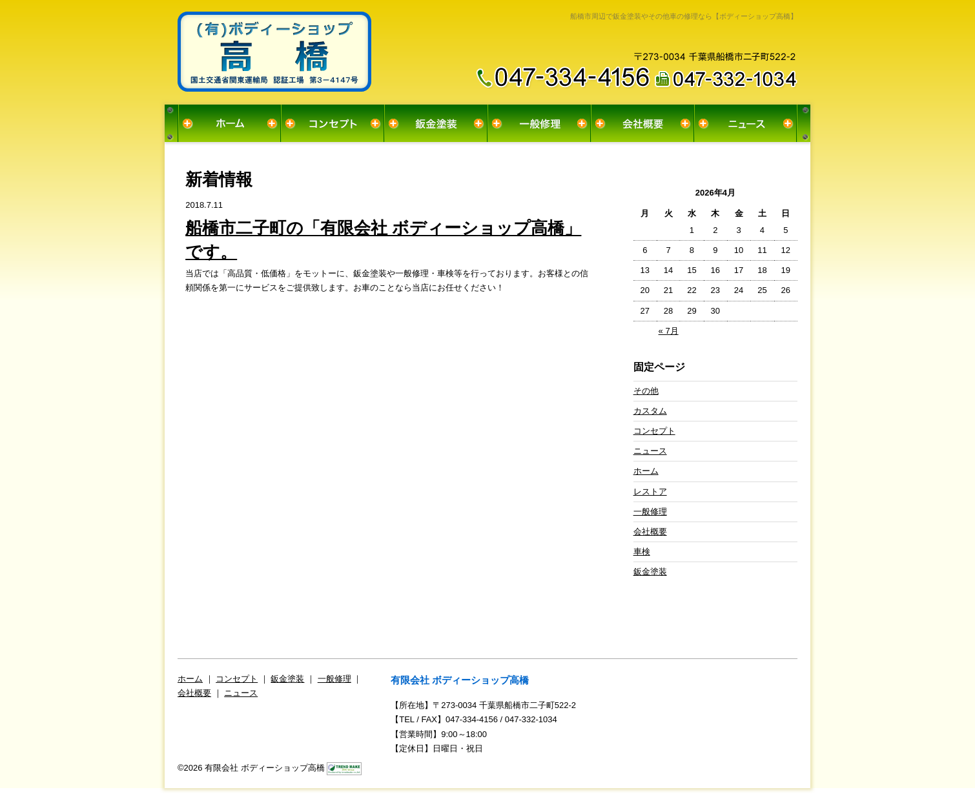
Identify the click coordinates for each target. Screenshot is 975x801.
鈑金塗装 (436, 123)
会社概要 (642, 123)
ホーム (229, 123)
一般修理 (539, 123)
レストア (650, 491)
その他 (646, 391)
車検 (641, 551)
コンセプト (332, 123)
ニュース (745, 123)
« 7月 (669, 331)
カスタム (650, 411)
